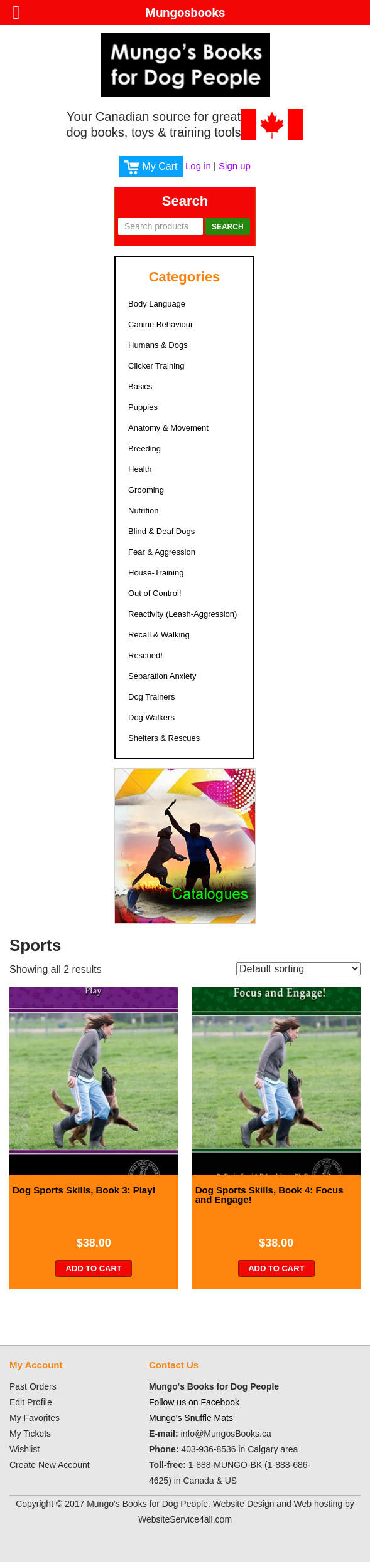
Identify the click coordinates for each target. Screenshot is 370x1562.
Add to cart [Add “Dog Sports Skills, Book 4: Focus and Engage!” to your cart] (276, 1268)
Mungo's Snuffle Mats (191, 1418)
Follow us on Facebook (194, 1402)
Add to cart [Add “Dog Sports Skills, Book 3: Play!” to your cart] (94, 1268)
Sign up (235, 165)
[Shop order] (298, 968)
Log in (198, 165)
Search (228, 227)
